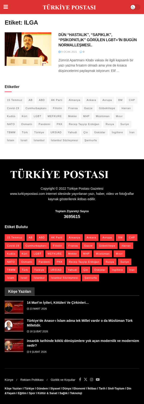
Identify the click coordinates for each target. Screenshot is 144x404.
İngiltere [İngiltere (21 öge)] (117, 132)
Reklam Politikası (32, 380)
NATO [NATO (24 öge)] (11, 124)
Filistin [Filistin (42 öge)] (57, 108)
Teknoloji (76, 393)
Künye (9, 380)
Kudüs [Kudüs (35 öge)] (11, 116)
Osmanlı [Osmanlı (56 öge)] (26, 124)
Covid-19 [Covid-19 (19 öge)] (13, 108)
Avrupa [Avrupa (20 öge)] (107, 100)
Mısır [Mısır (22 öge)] (119, 116)
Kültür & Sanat (47, 393)
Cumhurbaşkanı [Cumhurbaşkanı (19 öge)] (36, 108)
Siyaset (55, 388)
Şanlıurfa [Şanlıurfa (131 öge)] (90, 140)
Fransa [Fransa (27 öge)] (73, 108)
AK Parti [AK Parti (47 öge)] (56, 100)
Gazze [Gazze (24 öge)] (88, 108)
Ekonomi (79, 388)
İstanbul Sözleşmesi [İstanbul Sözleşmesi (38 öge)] (64, 140)
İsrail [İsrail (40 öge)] (24, 140)
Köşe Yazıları (13, 388)
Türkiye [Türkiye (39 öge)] (39, 132)
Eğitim (22, 393)
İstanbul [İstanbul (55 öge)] (39, 140)
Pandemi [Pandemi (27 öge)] (44, 124)
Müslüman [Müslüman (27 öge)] (103, 116)
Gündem (42, 388)
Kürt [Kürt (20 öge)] (24, 116)
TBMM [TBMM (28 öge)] (11, 132)
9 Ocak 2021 (67, 51)
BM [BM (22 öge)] (120, 100)
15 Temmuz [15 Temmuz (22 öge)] (14, 100)
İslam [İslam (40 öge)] (10, 140)
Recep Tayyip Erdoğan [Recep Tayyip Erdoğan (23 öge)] (84, 124)
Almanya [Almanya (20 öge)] (74, 100)
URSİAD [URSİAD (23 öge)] (56, 132)
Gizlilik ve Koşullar (63, 380)
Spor (32, 393)
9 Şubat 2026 (37, 351)
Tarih (102, 388)
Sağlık (63, 393)
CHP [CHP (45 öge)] (132, 100)
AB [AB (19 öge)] (31, 100)
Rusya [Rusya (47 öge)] (110, 124)
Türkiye (29, 388)
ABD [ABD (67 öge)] (42, 100)
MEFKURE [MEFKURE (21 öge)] (55, 116)
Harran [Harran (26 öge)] (126, 108)
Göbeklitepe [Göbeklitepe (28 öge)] (107, 108)
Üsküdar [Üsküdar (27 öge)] (99, 132)
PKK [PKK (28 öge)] (60, 124)
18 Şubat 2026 (37, 331)
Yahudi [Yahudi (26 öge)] (72, 132)
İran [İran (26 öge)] (132, 132)
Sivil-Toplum (116, 388)
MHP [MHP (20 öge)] (86, 116)
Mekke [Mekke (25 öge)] (72, 116)
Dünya (66, 388)
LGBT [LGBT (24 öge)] (37, 116)
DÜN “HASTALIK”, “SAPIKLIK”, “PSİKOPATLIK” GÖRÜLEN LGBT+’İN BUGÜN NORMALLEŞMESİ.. (97, 40)
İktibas (92, 388)
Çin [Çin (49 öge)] (85, 132)
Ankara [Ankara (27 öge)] (91, 100)
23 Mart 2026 (37, 308)
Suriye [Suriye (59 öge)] (124, 124)
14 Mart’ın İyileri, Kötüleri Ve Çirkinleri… (58, 302)
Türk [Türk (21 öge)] (25, 132)
